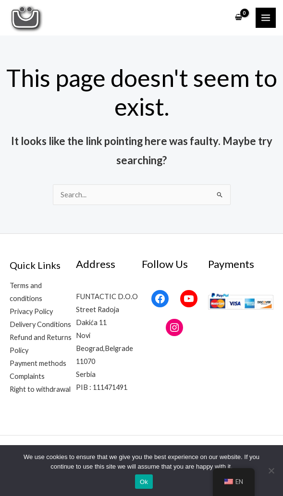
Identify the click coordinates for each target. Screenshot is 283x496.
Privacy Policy (31, 311)
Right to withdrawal (40, 389)
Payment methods (38, 363)
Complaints (27, 376)
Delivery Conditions (40, 324)
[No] (271, 470)
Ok (144, 481)
